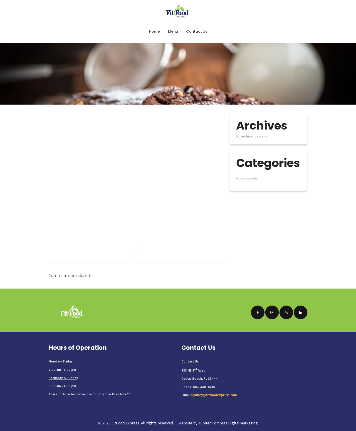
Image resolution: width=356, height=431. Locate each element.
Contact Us (196, 31)
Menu (173, 31)
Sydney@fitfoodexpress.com (214, 395)
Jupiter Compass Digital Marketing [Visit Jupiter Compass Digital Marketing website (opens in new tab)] (228, 423)
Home (154, 31)
